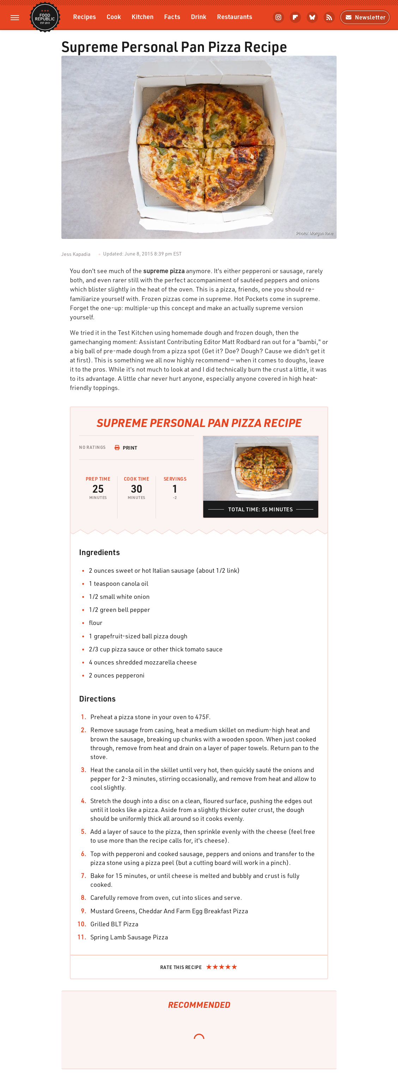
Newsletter (365, 17)
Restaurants (234, 16)
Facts (172, 16)
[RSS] (329, 17)
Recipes (84, 16)
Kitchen (142, 16)
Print (126, 448)
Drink (198, 16)
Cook (114, 16)
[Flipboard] (295, 17)
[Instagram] (278, 17)
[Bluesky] (312, 17)
